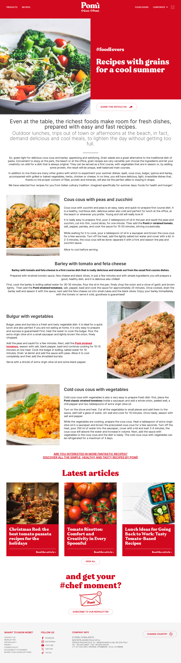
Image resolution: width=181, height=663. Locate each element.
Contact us (9, 637)
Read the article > (46, 552)
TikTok (46, 652)
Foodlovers (141, 7)
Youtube (47, 645)
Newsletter (10, 640)
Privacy (7, 645)
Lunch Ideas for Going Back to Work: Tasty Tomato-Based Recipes (148, 536)
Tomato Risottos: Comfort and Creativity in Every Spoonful (86, 536)
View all (90, 561)
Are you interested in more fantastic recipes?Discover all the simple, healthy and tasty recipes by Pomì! (90, 455)
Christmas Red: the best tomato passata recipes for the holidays (30, 536)
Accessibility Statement (15, 650)
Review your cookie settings (17, 652)
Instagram (48, 641)
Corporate (159, 7)
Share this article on (114, 106)
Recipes (26, 7)
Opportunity (10, 642)
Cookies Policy (11, 647)
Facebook (47, 638)
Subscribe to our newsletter (90, 611)
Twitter (47, 649)
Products (12, 7)
